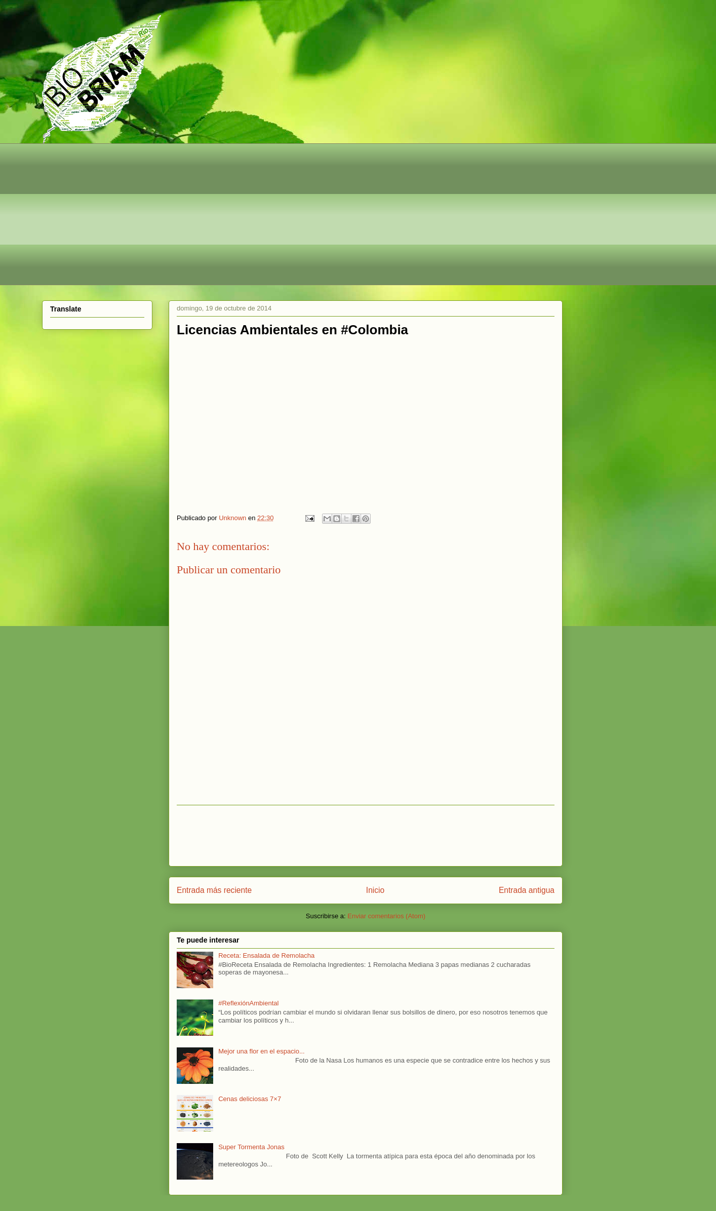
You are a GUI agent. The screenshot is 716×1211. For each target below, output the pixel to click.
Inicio (375, 890)
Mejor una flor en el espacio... (261, 1051)
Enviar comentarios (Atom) (386, 916)
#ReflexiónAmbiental (248, 1003)
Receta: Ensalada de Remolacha (266, 955)
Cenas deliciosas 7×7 (249, 1099)
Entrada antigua (526, 890)
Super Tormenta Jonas (251, 1147)
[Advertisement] (346, 214)
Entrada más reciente (214, 890)
